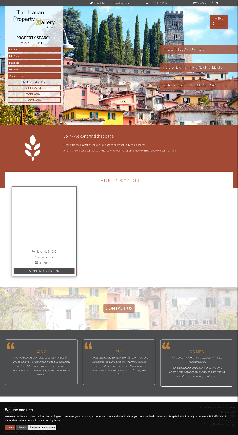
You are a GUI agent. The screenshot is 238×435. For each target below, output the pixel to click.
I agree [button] (10, 427)
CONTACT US (119, 308)
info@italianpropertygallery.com (109, 2)
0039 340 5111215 (157, 2)
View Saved (201, 2)
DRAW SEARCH (34, 99)
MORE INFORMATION (44, 271)
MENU (219, 22)
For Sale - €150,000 (44, 251)
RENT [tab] (37, 42)
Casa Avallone (44, 257)
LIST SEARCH (34, 87)
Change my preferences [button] (42, 427)
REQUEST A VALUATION (183, 49)
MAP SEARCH (34, 93)
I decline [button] (22, 427)
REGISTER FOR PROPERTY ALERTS (193, 67)
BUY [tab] (25, 42)
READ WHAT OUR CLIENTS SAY (189, 85)
